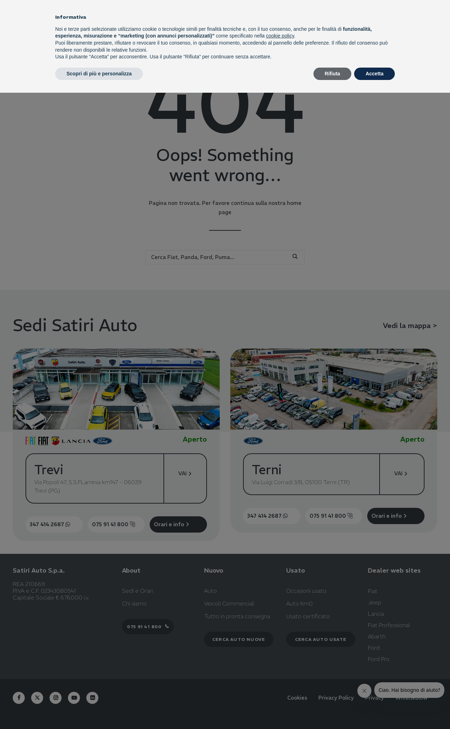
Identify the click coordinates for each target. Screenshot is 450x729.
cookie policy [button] (280, 36)
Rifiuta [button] (332, 73)
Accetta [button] (374, 73)
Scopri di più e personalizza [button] (99, 73)
